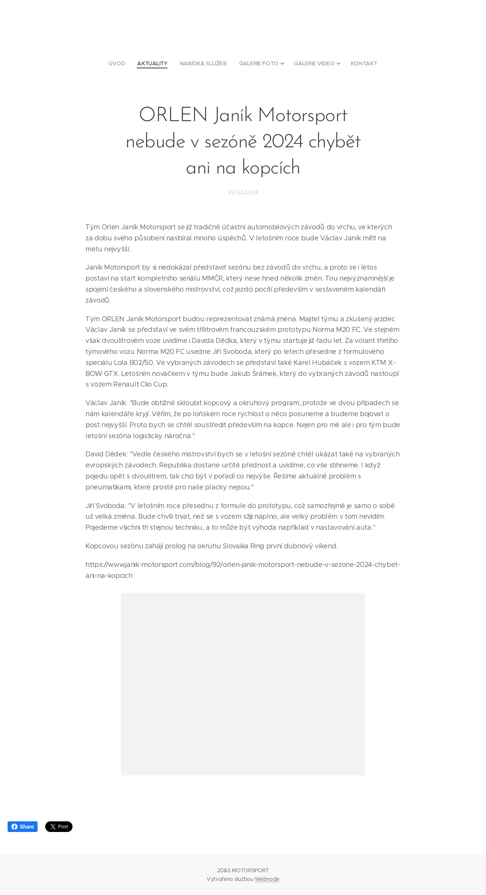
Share (22, 827)
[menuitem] (121, 63)
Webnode (267, 879)
